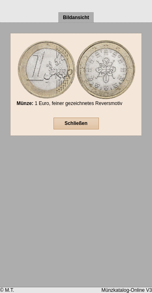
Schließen (76, 123)
